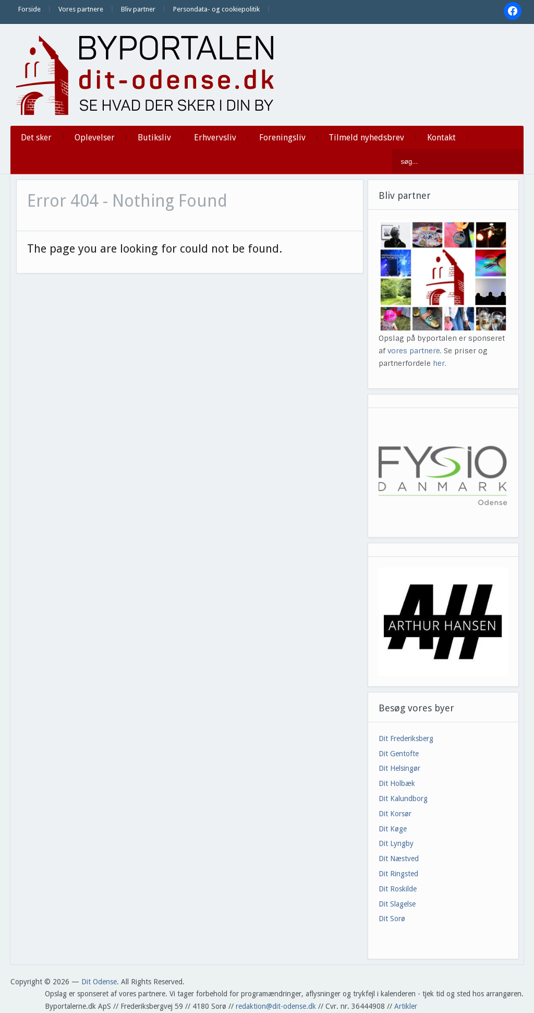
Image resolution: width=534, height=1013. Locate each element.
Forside (29, 9)
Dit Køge (393, 829)
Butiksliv (154, 137)
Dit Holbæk (397, 783)
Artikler (405, 1006)
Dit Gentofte (399, 753)
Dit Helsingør (399, 768)
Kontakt (441, 137)
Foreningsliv (282, 137)
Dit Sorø (392, 918)
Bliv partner (138, 9)
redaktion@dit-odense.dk (276, 1006)
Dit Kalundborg (403, 798)
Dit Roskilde (398, 889)
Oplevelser (95, 137)
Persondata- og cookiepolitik (216, 9)
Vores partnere (80, 9)
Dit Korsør (395, 813)
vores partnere (413, 350)
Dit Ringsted (398, 873)
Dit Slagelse (397, 904)
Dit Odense (99, 982)
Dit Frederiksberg (406, 738)
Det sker (36, 137)
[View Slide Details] (443, 621)
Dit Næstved (399, 858)
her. (439, 363)
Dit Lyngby (396, 843)
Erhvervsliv (215, 137)
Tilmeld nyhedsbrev (366, 137)
